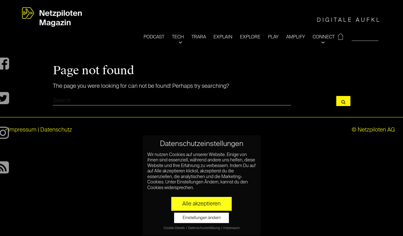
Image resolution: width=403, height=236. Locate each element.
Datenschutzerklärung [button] (204, 225)
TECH (178, 37)
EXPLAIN (222, 37)
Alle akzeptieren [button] (201, 201)
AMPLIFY (295, 37)
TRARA (198, 37)
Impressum (22, 130)
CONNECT (324, 37)
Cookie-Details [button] (174, 225)
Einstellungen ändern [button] (202, 215)
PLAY (273, 37)
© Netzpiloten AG (373, 130)
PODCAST (154, 37)
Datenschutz (56, 130)
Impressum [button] (231, 225)
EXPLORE (250, 37)
